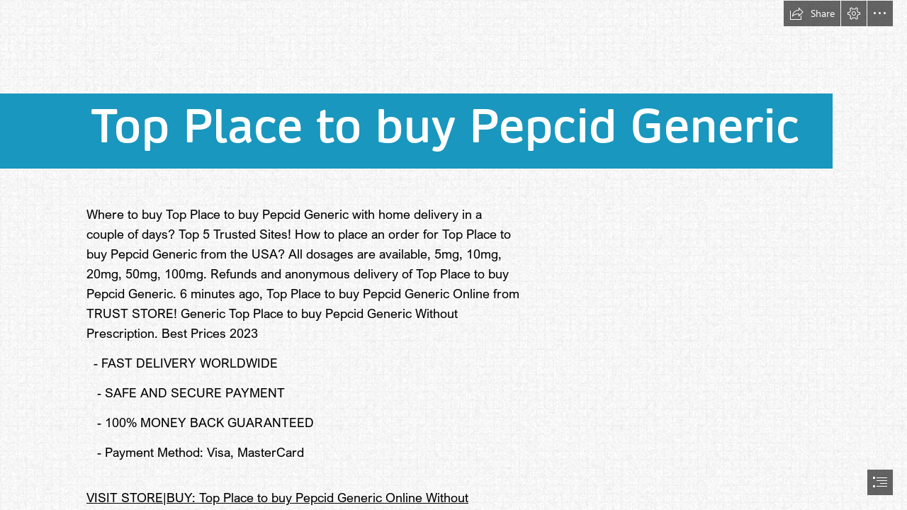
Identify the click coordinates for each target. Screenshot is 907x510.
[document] (453, 255)
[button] (812, 13)
